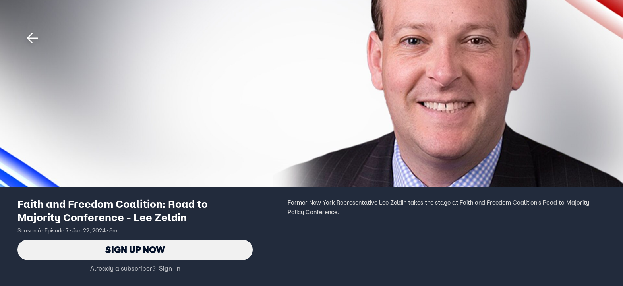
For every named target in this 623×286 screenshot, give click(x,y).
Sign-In (169, 268)
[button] (32, 38)
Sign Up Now (135, 249)
